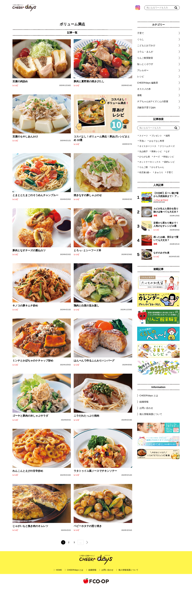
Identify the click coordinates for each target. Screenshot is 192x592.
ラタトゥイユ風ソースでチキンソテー (95, 475)
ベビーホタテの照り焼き (88, 530)
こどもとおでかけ (160, 204)
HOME (59, 574)
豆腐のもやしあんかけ (25, 140)
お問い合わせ (146, 412)
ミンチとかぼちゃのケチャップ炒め (32, 364)
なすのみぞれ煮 (161, 257)
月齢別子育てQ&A (146, 112)
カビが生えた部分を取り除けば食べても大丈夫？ (165, 214)
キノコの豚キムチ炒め (25, 309)
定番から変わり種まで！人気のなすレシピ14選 (165, 228)
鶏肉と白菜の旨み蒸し (86, 309)
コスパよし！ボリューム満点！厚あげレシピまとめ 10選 (102, 142)
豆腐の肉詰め (20, 85)
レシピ (15, 90)
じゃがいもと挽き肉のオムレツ (30, 530)
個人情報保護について (150, 418)
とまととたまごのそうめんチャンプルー (35, 199)
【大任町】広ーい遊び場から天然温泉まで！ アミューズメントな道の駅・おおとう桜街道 (166, 199)
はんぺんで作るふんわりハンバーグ (94, 364)
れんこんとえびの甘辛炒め (27, 475)
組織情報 (143, 406)
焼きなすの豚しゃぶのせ (88, 199)
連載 (139, 99)
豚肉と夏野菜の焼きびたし (89, 85)
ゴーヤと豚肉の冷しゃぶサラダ (30, 420)
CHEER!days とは (148, 400)
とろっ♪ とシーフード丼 (87, 254)
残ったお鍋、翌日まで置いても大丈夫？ (165, 243)
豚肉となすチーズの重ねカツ (28, 254)
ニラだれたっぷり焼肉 (86, 420)
